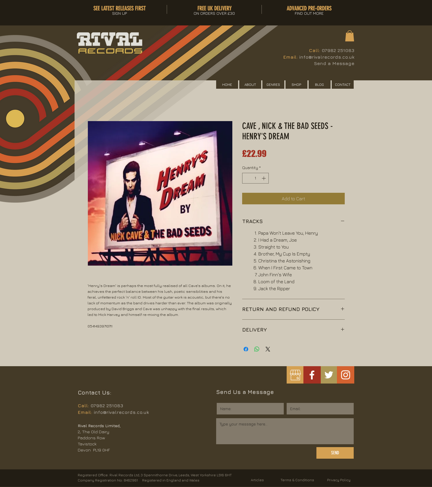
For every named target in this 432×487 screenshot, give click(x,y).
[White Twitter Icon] (329, 375)
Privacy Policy (339, 480)
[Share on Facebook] (245, 349)
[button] (349, 35)
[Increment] (264, 178)
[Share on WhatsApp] (256, 349)
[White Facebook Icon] (312, 375)
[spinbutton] (255, 178)
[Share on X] (267, 349)
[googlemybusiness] (295, 375)
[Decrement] (246, 178)
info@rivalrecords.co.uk (326, 57)
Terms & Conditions (297, 480)
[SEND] (335, 453)
